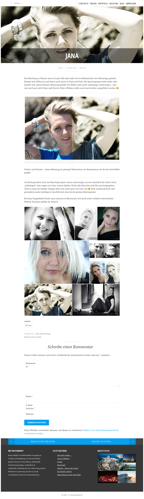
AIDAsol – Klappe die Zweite (67, 468)
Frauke (59, 462)
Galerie (60, 68)
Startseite (83, 3)
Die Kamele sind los (64, 471)
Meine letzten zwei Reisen (43, 441)
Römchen (83, 68)
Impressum (131, 3)
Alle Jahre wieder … (64, 455)
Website (30, 414)
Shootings (47, 334)
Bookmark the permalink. (33, 337)
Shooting (113, 3)
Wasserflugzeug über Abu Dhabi (69, 475)
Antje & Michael (63, 458)
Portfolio (103, 3)
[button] (49, 223)
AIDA (37, 334)
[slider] (72, 162)
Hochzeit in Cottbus (101, 441)
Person (93, 3)
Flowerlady (61, 465)
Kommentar (30, 365)
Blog (122, 3)
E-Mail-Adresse (30, 407)
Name (29, 396)
